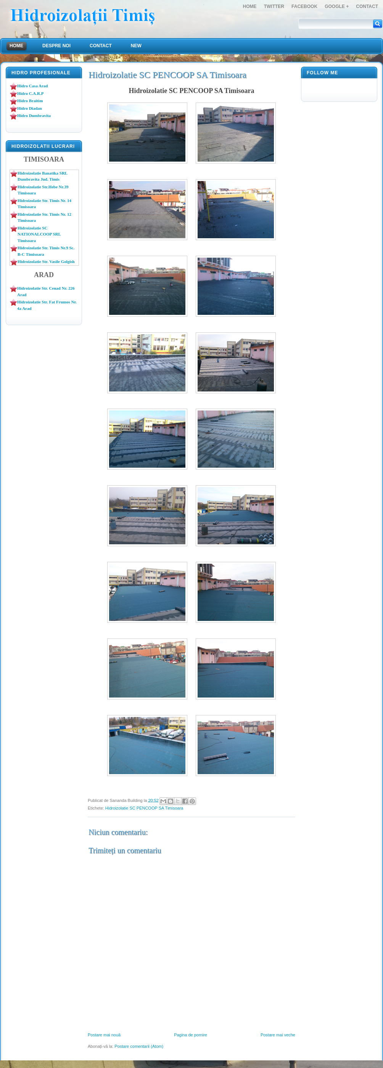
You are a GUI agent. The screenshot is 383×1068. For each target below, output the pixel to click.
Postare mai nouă (104, 1035)
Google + (337, 6)
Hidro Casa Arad (32, 85)
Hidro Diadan (29, 108)
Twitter (274, 6)
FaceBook (304, 6)
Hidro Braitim (30, 100)
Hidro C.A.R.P (30, 93)
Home (250, 6)
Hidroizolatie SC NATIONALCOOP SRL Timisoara (39, 234)
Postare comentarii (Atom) (138, 1046)
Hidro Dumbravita (34, 115)
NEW (136, 45)
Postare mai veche (278, 1035)
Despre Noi (56, 45)
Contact (367, 6)
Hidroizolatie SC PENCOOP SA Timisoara (144, 808)
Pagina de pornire (190, 1035)
